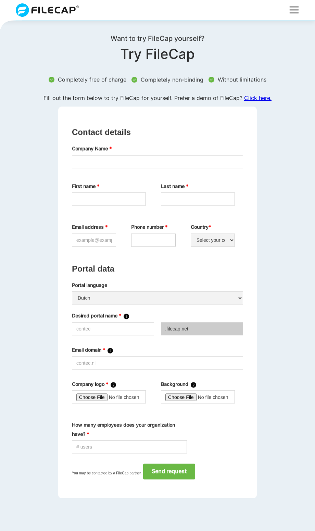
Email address (90, 227)
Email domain (88, 350)
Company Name (92, 149)
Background (174, 384)
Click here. (258, 97)
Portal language (89, 285)
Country (201, 227)
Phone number (149, 227)
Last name (174, 186)
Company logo (90, 384)
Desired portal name (96, 316)
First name (85, 186)
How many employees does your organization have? (123, 429)
